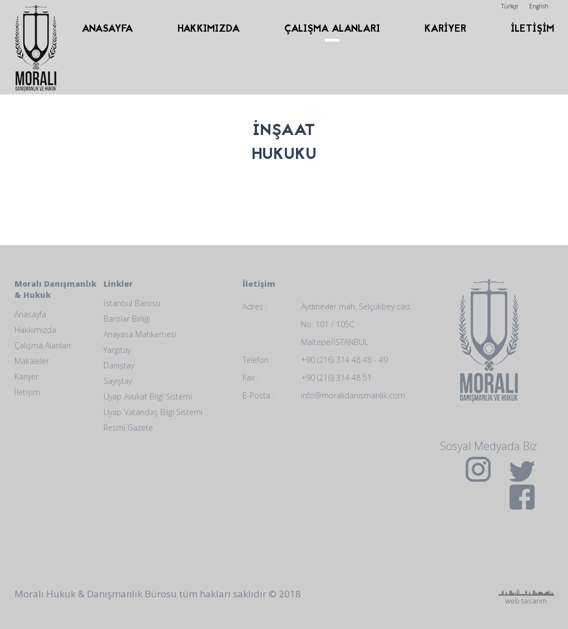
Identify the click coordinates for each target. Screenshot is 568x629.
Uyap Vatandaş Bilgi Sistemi (152, 412)
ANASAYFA (107, 29)
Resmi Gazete (128, 427)
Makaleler (31, 361)
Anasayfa (30, 314)
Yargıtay (117, 350)
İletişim (27, 392)
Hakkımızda (35, 330)
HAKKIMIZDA (208, 29)
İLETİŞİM (532, 29)
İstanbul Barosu (131, 303)
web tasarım (526, 554)
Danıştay (118, 365)
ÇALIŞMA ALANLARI (332, 29)
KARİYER (445, 29)
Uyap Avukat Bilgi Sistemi (147, 396)
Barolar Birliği (126, 318)
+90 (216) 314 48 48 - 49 (344, 360)
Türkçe (509, 6)
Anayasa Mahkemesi (139, 334)
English (539, 6)
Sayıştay (117, 381)
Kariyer (26, 376)
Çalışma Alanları (42, 345)
